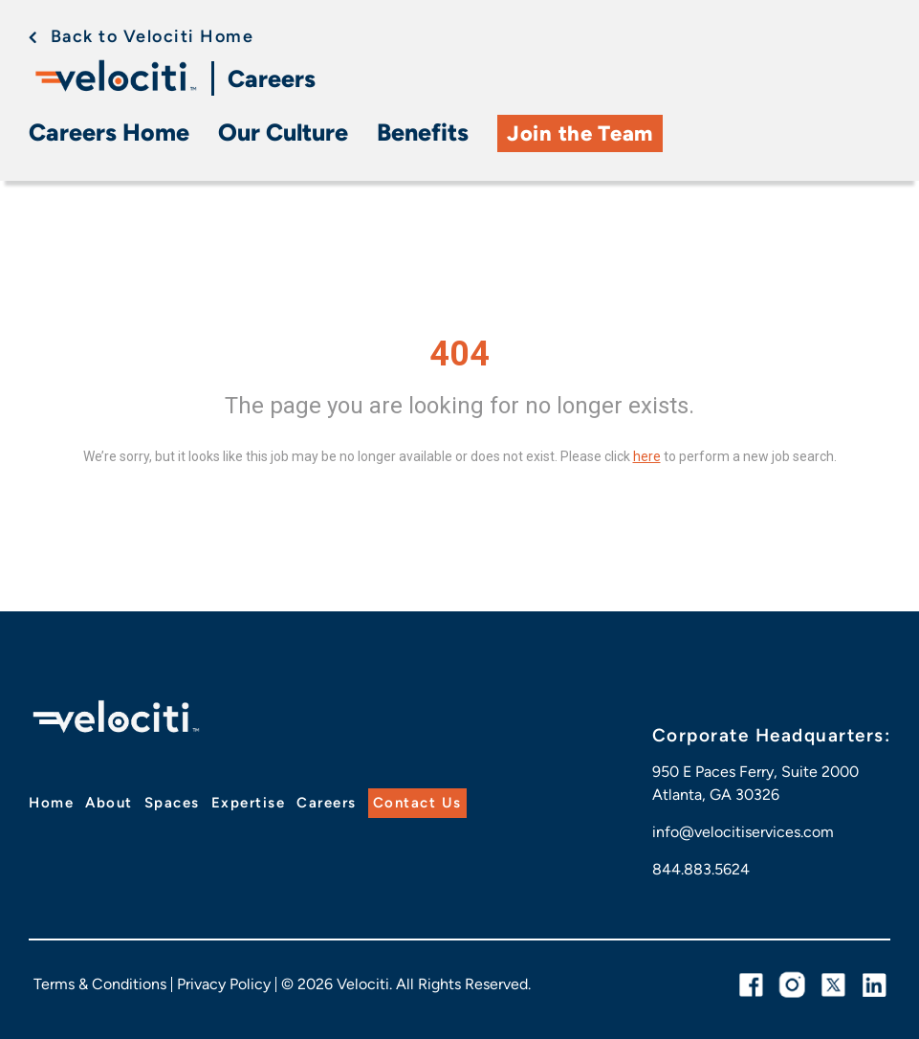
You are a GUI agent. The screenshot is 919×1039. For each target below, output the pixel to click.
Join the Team (580, 133)
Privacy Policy (224, 984)
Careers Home (109, 132)
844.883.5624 (701, 869)
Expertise (248, 802)
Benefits (423, 132)
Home (51, 802)
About (109, 802)
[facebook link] (751, 985)
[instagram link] (792, 985)
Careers (272, 78)
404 (459, 354)
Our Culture (283, 132)
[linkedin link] (874, 985)
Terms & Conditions (99, 984)
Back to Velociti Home (152, 36)
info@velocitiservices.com (743, 832)
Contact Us (417, 802)
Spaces (172, 802)
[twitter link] (833, 985)
